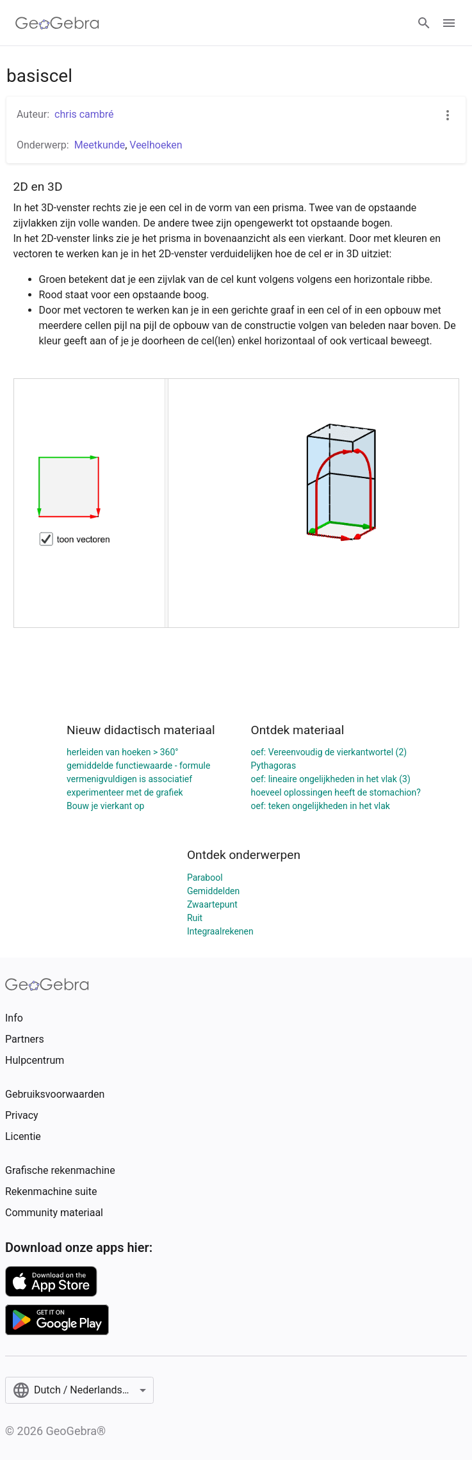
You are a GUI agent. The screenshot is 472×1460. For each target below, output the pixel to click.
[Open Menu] (449, 23)
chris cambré (84, 114)
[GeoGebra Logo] (57, 23)
